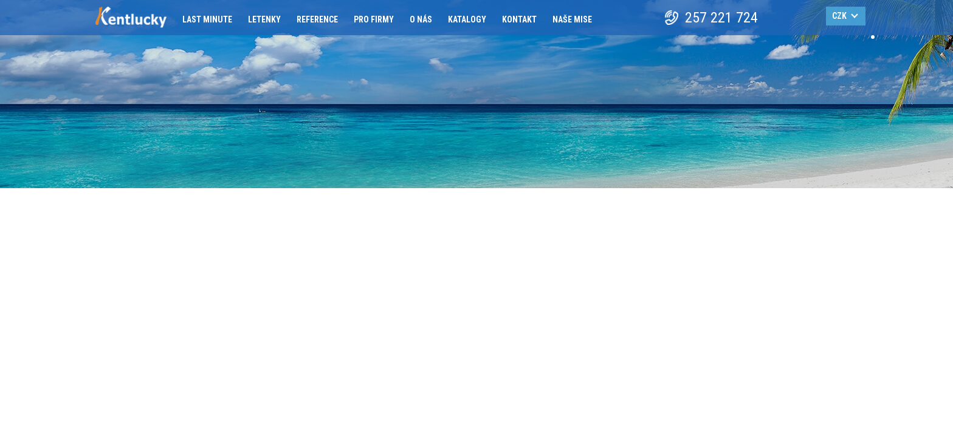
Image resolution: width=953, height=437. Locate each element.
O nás (421, 19)
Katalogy (467, 19)
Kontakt (519, 19)
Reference (317, 19)
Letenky (264, 19)
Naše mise (572, 19)
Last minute (207, 19)
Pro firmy (374, 19)
